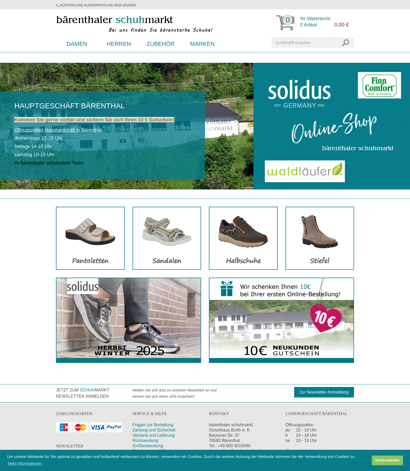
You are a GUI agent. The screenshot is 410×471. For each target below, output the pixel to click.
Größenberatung (148, 446)
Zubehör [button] (160, 44)
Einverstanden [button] (387, 460)
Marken (202, 44)
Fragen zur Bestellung (153, 425)
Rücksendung (145, 440)
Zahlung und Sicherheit (154, 430)
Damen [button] (76, 44)
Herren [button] (119, 44)
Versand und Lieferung (154, 435)
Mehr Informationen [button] (25, 463)
